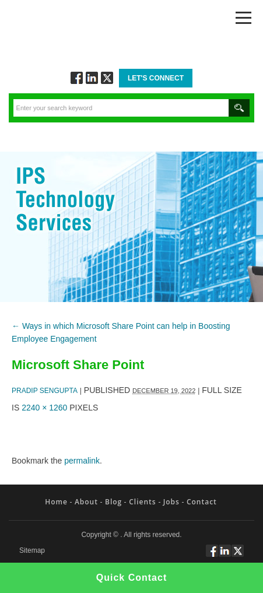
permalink (82, 460)
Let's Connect (156, 78)
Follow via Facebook (77, 78)
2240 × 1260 (44, 407)
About (86, 502)
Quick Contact (131, 578)
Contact (202, 502)
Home (56, 502)
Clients (142, 502)
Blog (113, 502)
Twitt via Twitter (107, 78)
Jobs (171, 502)
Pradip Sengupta (45, 391)
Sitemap (32, 551)
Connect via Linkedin (92, 78)
